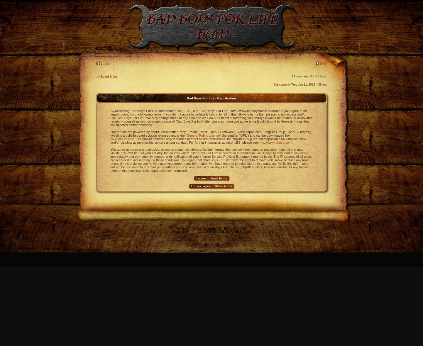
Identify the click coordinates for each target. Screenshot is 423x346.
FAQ (323, 63)
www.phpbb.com (122, 139)
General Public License (203, 135)
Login (105, 63)
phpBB (192, 231)
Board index (107, 76)
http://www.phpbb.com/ (276, 142)
